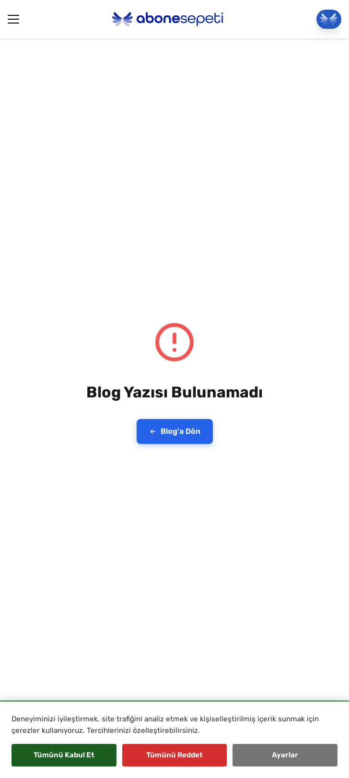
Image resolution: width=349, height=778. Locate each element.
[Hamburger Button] (13, 19)
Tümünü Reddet (174, 755)
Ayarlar (285, 755)
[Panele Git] (328, 19)
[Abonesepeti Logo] (167, 19)
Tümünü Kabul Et (64, 755)
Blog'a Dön (174, 431)
